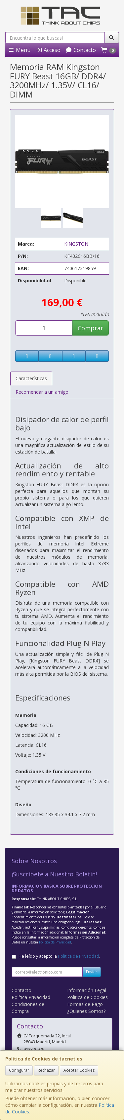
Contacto (80, 50)
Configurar (19, 1070)
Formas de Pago (85, 1004)
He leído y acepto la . (59, 956)
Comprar (90, 328)
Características (31, 378)
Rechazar (46, 1070)
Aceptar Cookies (79, 1070)
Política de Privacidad (55, 942)
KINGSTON (76, 244)
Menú (19, 50)
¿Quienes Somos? (86, 1011)
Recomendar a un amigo (42, 392)
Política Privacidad (31, 997)
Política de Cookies (87, 997)
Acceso (48, 50)
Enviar (91, 972)
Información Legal (86, 990)
